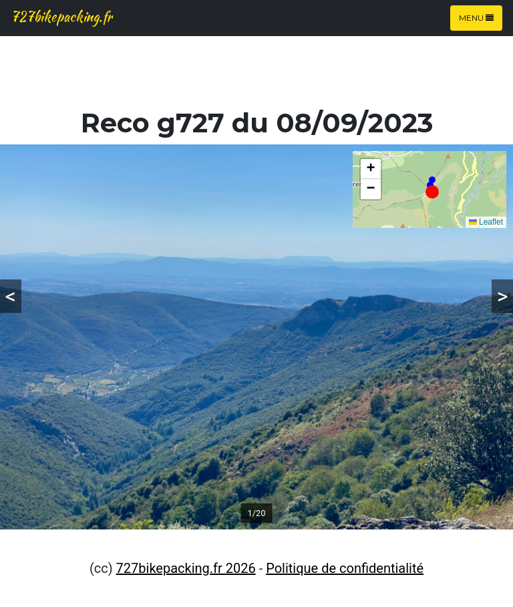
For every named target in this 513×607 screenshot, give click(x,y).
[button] (432, 192)
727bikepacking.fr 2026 (186, 568)
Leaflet (486, 222)
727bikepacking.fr (61, 16)
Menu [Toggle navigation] (476, 18)
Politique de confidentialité (344, 568)
